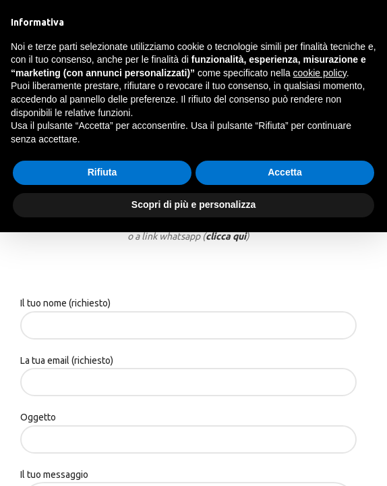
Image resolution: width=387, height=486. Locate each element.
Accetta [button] (285, 172)
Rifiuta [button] (102, 172)
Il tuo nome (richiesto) (188, 313)
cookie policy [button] (320, 73)
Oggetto (188, 427)
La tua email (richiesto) (188, 371)
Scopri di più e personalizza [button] (193, 204)
